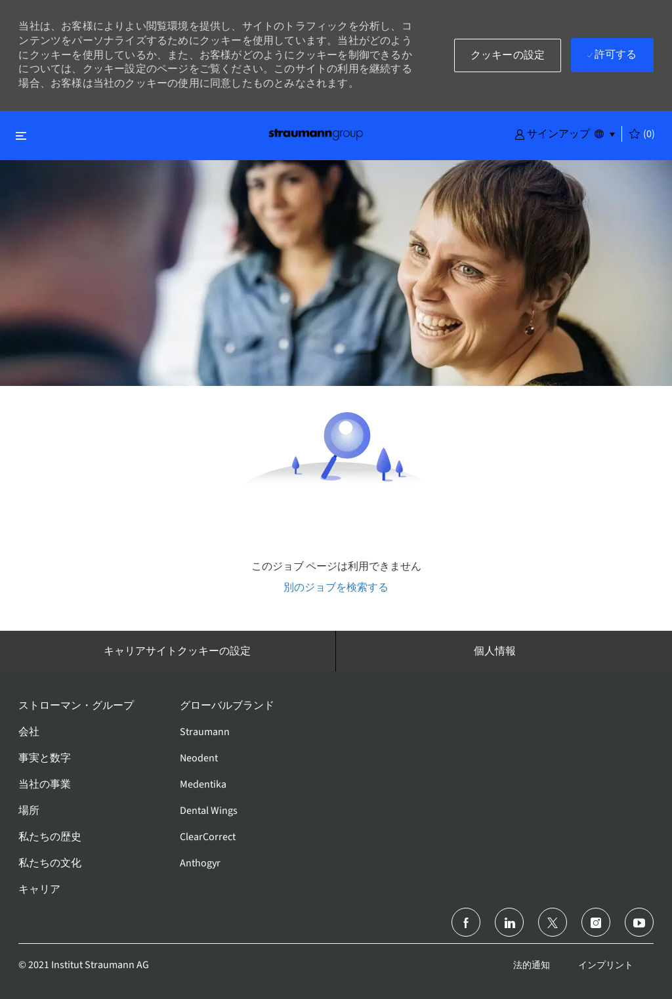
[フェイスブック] (466, 922)
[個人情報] (495, 651)
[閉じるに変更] (21, 135)
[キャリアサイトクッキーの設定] (177, 651)
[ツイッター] (552, 922)
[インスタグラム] (595, 922)
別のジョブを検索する (336, 587)
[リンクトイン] (509, 922)
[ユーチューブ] (639, 922)
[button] (552, 133)
